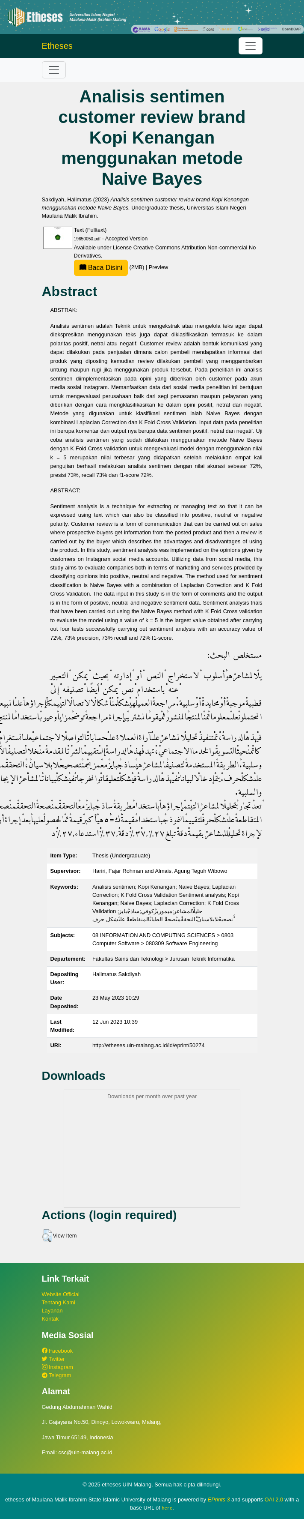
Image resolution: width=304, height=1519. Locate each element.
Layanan (52, 1310)
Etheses (57, 46)
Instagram (57, 1367)
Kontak (50, 1318)
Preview (158, 267)
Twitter (53, 1359)
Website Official (61, 1294)
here (167, 1508)
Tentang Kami (58, 1302)
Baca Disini (101, 267)
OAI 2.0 (274, 1499)
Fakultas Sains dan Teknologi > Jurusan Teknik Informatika (163, 959)
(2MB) (110, 267)
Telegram (56, 1375)
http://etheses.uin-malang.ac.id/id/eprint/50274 (148, 1045)
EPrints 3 (219, 1499)
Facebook (57, 1351)
